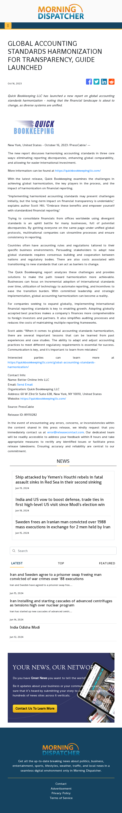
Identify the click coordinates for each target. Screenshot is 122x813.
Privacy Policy (61, 793)
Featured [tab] (107, 563)
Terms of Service (61, 798)
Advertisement (61, 788)
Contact (61, 784)
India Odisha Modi (25, 627)
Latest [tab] (17, 563)
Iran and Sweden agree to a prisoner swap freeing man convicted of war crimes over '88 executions (55, 576)
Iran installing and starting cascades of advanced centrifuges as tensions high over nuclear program (61, 602)
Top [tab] (61, 563)
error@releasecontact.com (65, 432)
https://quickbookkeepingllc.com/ (78, 170)
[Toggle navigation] (8, 25)
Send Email (25, 384)
